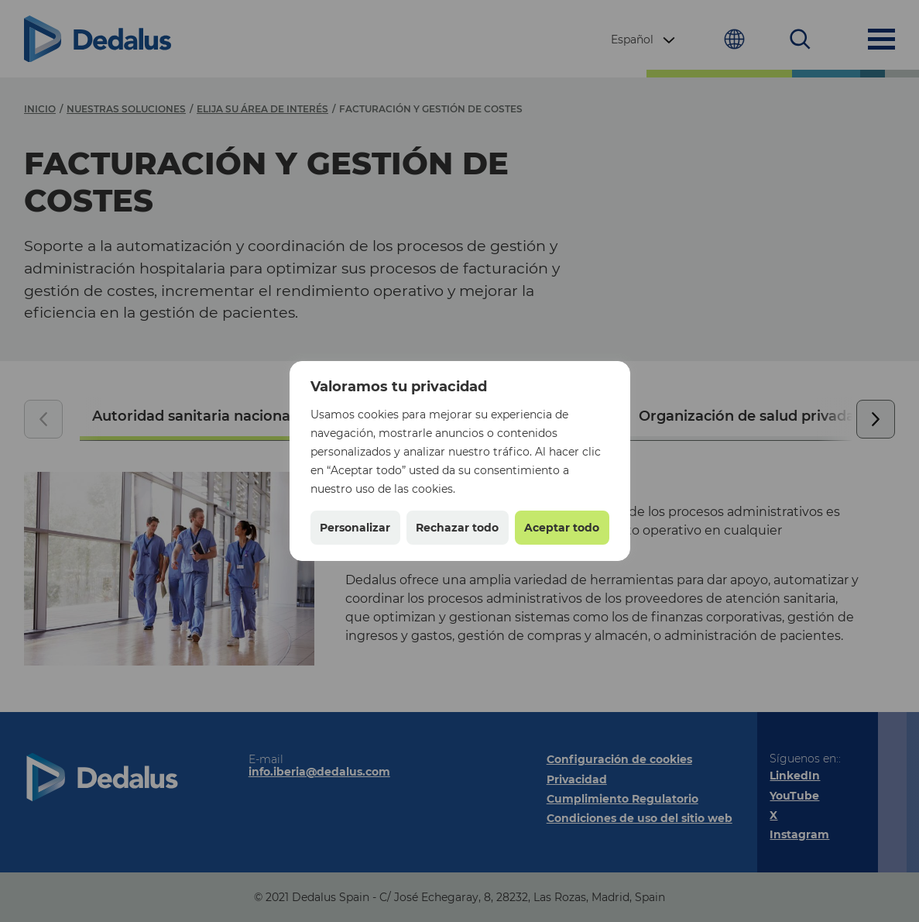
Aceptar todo (561, 528)
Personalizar (355, 528)
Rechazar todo (457, 528)
